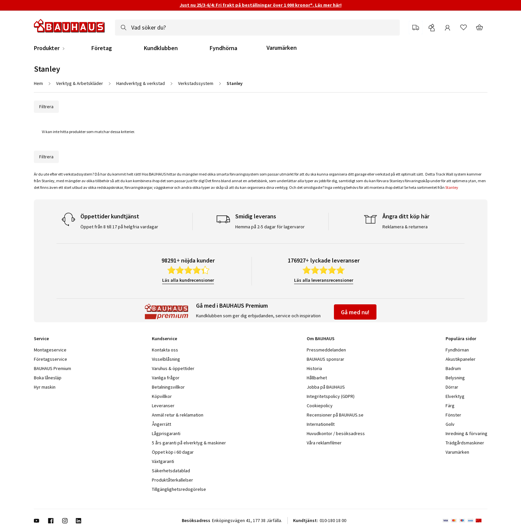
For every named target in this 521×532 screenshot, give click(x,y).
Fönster (453, 415)
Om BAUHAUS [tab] (321, 339)
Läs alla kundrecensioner (188, 280)
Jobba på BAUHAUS (326, 387)
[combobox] (257, 28)
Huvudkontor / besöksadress (336, 433)
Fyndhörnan (457, 350)
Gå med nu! (355, 312)
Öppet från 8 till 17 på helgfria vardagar (119, 227)
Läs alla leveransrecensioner (323, 280)
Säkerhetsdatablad (171, 471)
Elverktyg (455, 396)
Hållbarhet (317, 378)
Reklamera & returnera (405, 227)
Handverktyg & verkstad (140, 83)
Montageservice (50, 350)
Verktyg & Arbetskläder (79, 83)
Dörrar (452, 387)
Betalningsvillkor (168, 387)
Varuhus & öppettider (173, 368)
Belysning (455, 378)
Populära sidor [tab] (461, 339)
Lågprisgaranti (166, 433)
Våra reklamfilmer (324, 443)
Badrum (453, 368)
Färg (450, 406)
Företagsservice (50, 359)
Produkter (46, 48)
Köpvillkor (162, 396)
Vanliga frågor (165, 378)
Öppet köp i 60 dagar (173, 452)
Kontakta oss (165, 350)
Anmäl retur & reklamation (177, 415)
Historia (314, 368)
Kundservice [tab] (164, 339)
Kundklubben (161, 48)
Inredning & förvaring (466, 433)
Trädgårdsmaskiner (465, 443)
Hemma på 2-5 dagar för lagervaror (270, 227)
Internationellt (321, 424)
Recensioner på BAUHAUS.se (335, 415)
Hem (38, 83)
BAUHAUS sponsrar (325, 359)
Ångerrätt (161, 424)
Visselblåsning (166, 359)
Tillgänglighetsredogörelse (179, 489)
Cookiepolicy (320, 406)
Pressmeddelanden (326, 350)
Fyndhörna (223, 48)
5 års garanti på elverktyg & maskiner (189, 443)
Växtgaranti (163, 461)
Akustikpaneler (460, 359)
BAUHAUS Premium (52, 368)
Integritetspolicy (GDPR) (331, 396)
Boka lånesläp (47, 378)
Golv (450, 424)
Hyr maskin (44, 387)
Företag (101, 48)
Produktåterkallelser (172, 480)
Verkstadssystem (195, 83)
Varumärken (281, 47)
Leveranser (163, 406)
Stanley (451, 187)
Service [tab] (41, 339)
